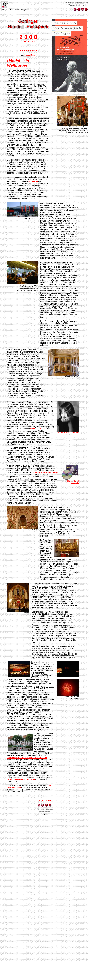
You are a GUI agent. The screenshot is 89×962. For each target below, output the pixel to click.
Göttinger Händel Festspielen (45, 472)
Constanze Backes (38, 429)
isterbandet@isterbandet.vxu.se (21, 779)
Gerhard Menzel (29, 55)
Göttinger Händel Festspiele (73, 482)
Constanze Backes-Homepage (68, 432)
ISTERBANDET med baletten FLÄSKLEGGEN (27, 758)
